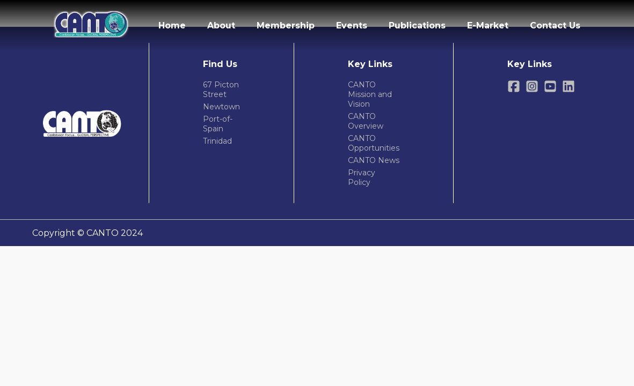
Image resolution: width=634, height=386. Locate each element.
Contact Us (555, 25)
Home (172, 25)
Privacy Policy (361, 177)
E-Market (487, 25)
